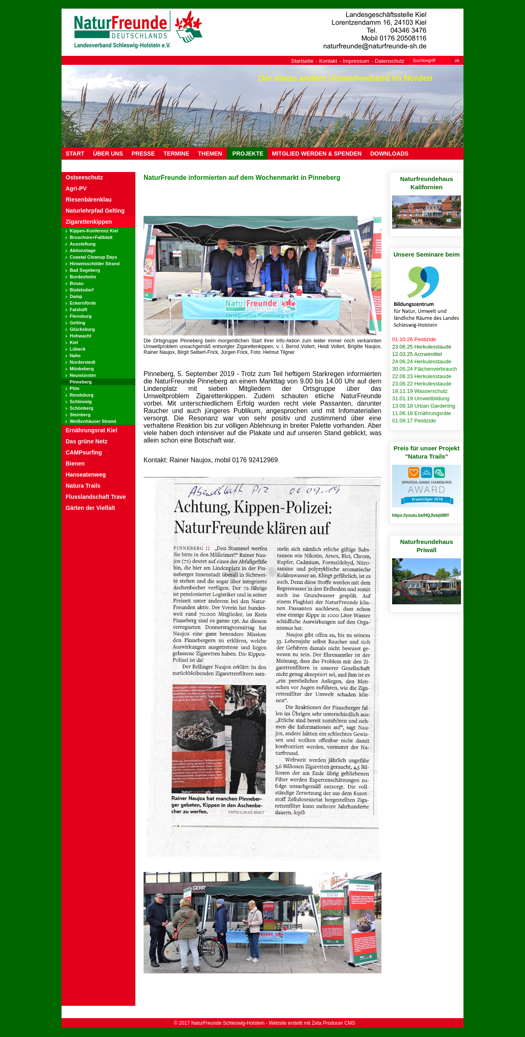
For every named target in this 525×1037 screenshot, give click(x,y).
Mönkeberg (82, 368)
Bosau (77, 283)
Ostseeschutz (84, 177)
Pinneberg (81, 381)
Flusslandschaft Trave (96, 496)
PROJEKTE (247, 153)
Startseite (302, 61)
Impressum (356, 61)
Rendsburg (82, 394)
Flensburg (80, 316)
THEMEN (210, 153)
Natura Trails (83, 485)
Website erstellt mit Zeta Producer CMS (312, 1023)
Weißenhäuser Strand (93, 421)
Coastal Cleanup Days (93, 257)
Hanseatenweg (86, 474)
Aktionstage (83, 250)
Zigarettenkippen (89, 221)
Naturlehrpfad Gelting (95, 210)
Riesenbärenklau (89, 199)
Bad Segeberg (85, 270)
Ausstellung (83, 243)
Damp (76, 296)
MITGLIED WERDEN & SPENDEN (317, 153)
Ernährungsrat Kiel (91, 430)
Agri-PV (76, 188)
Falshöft (78, 309)
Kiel (74, 342)
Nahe (75, 355)
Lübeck (78, 348)
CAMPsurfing (84, 452)
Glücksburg (82, 329)
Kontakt (328, 61)
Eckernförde (83, 303)
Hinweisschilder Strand (95, 263)
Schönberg (81, 408)
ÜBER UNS (108, 153)
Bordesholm (83, 276)
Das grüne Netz (86, 441)
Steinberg (80, 414)
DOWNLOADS (389, 153)
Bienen (75, 463)
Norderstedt (82, 362)
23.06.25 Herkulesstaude (422, 347)
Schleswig (81, 401)
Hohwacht (80, 335)
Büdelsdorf (82, 289)
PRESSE (143, 153)
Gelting (77, 322)
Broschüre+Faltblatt (91, 237)
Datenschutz (389, 61)
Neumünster (83, 375)
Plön (75, 388)
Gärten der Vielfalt (90, 508)
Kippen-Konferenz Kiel (94, 230)
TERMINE (176, 153)
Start (75, 153)
